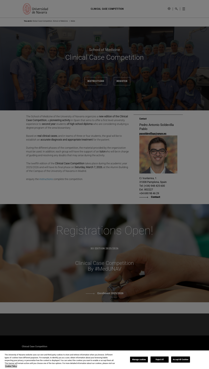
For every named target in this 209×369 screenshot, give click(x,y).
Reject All (159, 360)
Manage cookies (139, 360)
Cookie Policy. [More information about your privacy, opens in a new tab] (11, 367)
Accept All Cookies (180, 360)
